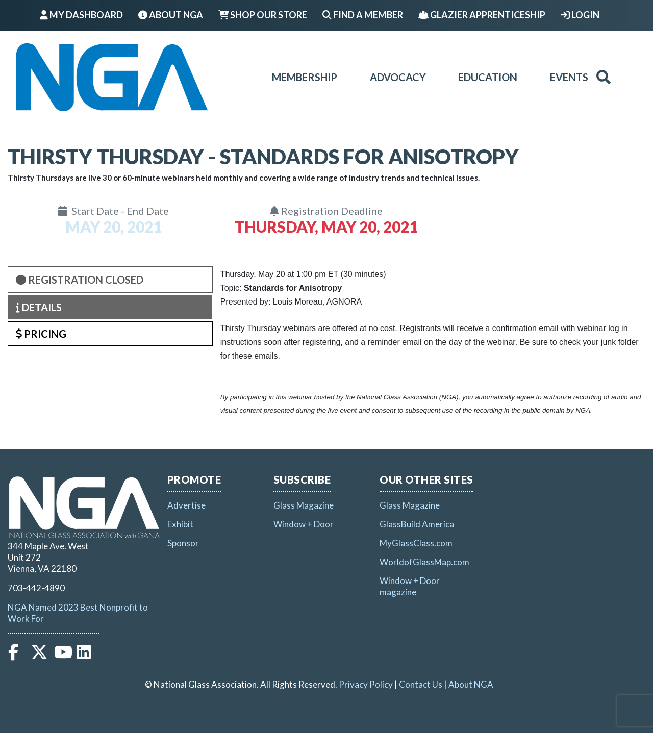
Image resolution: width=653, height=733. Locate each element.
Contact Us (420, 684)
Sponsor (183, 543)
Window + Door (303, 524)
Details (39, 307)
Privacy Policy (366, 684)
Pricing (41, 333)
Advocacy (398, 77)
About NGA (170, 14)
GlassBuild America (417, 524)
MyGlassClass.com (416, 543)
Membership (304, 77)
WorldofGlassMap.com (424, 562)
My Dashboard (81, 14)
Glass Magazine (303, 505)
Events (569, 77)
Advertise (186, 505)
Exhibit (180, 524)
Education (487, 77)
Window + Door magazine (410, 586)
